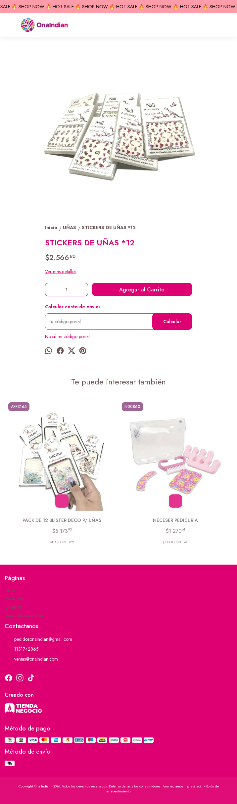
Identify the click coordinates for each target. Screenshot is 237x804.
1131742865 (22, 649)
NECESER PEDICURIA (175, 520)
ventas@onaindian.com (31, 659)
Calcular (172, 321)
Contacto (13, 607)
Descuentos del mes (24, 615)
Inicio (10, 590)
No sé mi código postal (67, 336)
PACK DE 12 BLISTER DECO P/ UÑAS (62, 520)
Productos (14, 598)
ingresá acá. (194, 786)
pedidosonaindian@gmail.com (38, 639)
